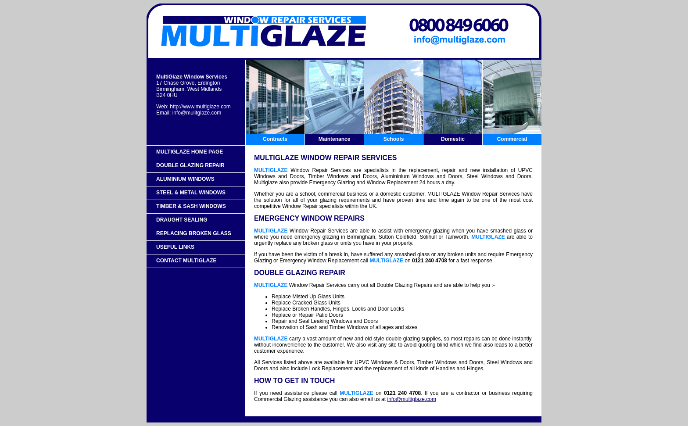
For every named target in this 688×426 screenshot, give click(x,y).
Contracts (275, 139)
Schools (393, 139)
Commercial (512, 139)
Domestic (453, 139)
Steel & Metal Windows (191, 193)
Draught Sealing (182, 220)
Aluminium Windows (185, 179)
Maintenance (335, 139)
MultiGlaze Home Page (189, 152)
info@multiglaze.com (411, 399)
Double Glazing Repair (190, 165)
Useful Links (175, 247)
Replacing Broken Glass (193, 233)
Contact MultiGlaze (186, 261)
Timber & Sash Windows (191, 206)
